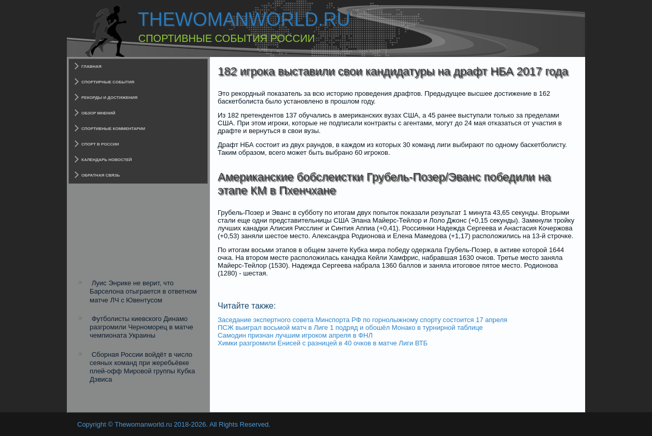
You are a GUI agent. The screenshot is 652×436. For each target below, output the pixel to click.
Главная (91, 66)
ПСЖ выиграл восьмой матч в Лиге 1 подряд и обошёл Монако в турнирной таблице (350, 327)
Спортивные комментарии (113, 128)
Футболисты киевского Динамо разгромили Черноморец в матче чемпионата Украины (141, 327)
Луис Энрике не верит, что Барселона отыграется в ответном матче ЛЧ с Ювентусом (143, 291)
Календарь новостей (106, 159)
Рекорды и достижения (109, 97)
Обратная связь (100, 175)
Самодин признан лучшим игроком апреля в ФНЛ (295, 335)
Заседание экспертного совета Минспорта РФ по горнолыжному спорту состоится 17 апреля (362, 320)
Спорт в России (100, 144)
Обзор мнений (98, 113)
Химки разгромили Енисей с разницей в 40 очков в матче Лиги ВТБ (323, 343)
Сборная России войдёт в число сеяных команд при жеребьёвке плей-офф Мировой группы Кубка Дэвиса (142, 367)
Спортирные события (107, 82)
